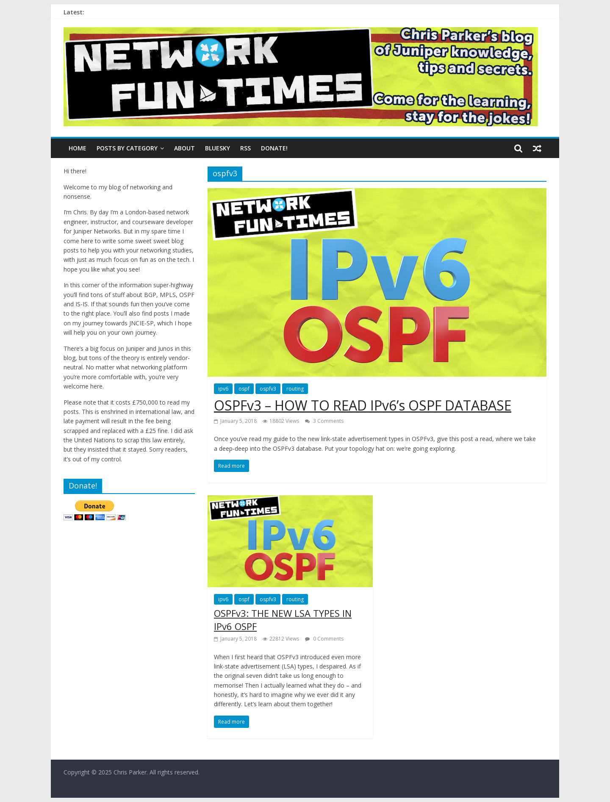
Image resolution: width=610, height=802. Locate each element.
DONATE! (274, 148)
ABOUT (184, 148)
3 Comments (324, 421)
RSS (245, 148)
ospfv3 (268, 388)
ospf (244, 388)
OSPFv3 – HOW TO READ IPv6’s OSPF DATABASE (362, 405)
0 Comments (324, 638)
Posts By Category (127, 148)
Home (77, 148)
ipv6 (223, 388)
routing (295, 388)
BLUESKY (217, 148)
